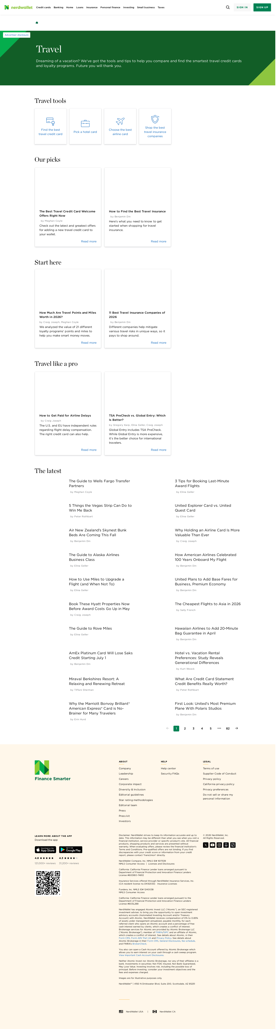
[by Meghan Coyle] (83, 492)
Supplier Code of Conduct (219, 773)
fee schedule (188, 941)
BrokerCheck (139, 943)
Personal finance (110, 7)
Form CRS (124, 938)
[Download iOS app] (45, 850)
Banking (58, 7)
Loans (79, 7)
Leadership (126, 773)
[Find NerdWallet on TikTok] (233, 846)
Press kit (124, 815)
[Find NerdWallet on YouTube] (212, 846)
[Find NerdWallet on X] (205, 846)
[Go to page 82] (228, 728)
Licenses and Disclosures (161, 863)
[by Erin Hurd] (80, 719)
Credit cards (43, 7)
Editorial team (128, 805)
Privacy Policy (163, 938)
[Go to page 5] (211, 728)
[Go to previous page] (168, 728)
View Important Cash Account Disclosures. (141, 955)
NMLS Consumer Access (132, 863)
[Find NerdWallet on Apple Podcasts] (226, 846)
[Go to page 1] (176, 728)
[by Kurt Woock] (187, 668)
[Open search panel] (228, 7)
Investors (125, 821)
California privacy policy (219, 784)
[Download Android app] (70, 850)
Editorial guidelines (131, 794)
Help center (168, 768)
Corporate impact (130, 784)
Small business (146, 7)
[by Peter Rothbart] (83, 516)
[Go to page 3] (193, 728)
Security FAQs (170, 773)
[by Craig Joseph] (188, 541)
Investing (128, 7)
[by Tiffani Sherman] (84, 690)
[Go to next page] (236, 728)
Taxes (161, 7)
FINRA (159, 932)
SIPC (166, 932)
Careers (124, 779)
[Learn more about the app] (53, 836)
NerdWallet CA (164, 1012)
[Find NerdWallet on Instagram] (219, 846)
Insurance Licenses (167, 883)
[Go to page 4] (202, 728)
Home (69, 7)
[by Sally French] (187, 610)
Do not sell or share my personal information (218, 796)
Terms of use (211, 768)
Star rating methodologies (136, 800)
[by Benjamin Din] (82, 541)
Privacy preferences (216, 789)
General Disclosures (170, 941)
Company (125, 768)
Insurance (92, 7)
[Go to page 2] (185, 728)
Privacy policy (212, 779)
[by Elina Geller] (187, 492)
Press (122, 810)
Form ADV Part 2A (141, 938)
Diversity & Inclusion (132, 789)
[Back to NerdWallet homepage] (37, 22)
